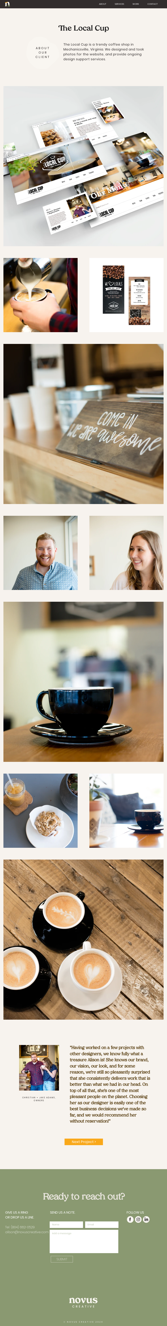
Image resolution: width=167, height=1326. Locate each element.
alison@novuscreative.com (27, 1232)
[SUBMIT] (62, 1259)
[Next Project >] (84, 1142)
